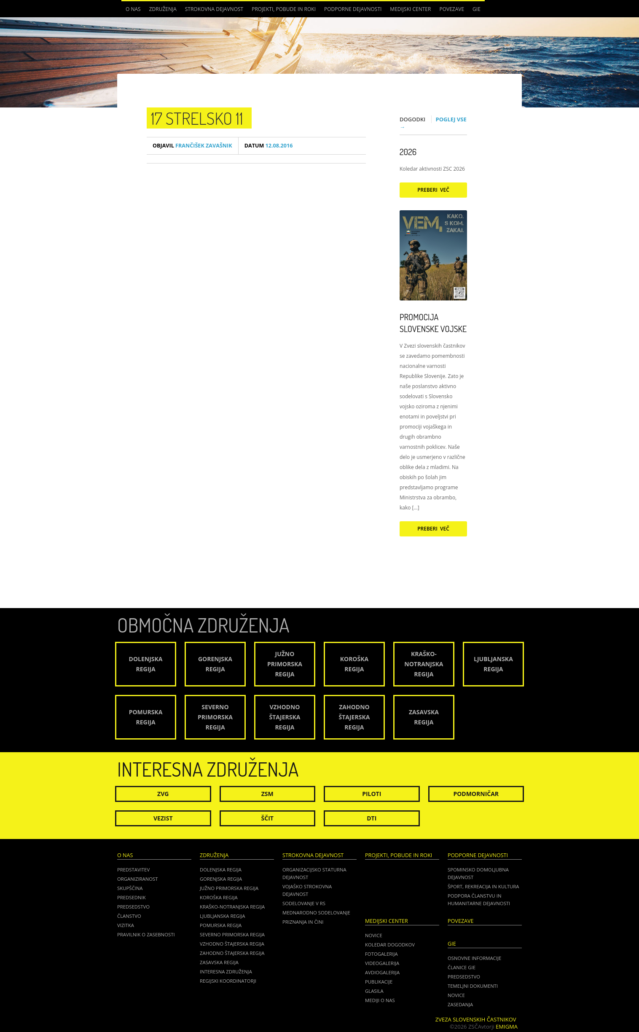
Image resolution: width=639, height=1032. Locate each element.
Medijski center (410, 9)
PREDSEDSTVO (464, 976)
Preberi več (433, 189)
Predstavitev (133, 869)
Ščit (267, 818)
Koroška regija (219, 897)
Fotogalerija (381, 954)
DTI (371, 818)
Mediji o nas (380, 1000)
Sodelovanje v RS (303, 903)
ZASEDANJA (460, 1004)
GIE (477, 9)
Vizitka (125, 925)
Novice (373, 935)
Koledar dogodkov (390, 944)
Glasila (374, 991)
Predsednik (131, 897)
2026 (408, 151)
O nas (133, 9)
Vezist (163, 818)
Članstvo (129, 916)
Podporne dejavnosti (352, 9)
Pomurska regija (221, 925)
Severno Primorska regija (232, 934)
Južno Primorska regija (229, 888)
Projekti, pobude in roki (284, 9)
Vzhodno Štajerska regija (232, 944)
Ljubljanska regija (222, 916)
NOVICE (456, 995)
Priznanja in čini (302, 922)
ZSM (267, 794)
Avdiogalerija (382, 972)
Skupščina (129, 888)
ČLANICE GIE (461, 967)
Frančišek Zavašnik (192, 145)
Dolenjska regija (221, 869)
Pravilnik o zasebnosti (146, 934)
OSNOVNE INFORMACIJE (474, 958)
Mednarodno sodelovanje (316, 912)
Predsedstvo (133, 906)
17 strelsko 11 (197, 118)
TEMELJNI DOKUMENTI (473, 986)
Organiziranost (137, 879)
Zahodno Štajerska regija (232, 953)
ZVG (163, 794)
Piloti (371, 794)
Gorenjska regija (221, 879)
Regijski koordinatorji (228, 981)
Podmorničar (476, 794)
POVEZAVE (451, 9)
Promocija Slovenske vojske (433, 322)
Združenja (163, 9)
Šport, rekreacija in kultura (483, 886)
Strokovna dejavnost (214, 9)
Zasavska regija (219, 962)
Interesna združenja (226, 971)
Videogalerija (382, 963)
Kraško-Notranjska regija (232, 906)
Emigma (507, 1026)
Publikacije (378, 981)
